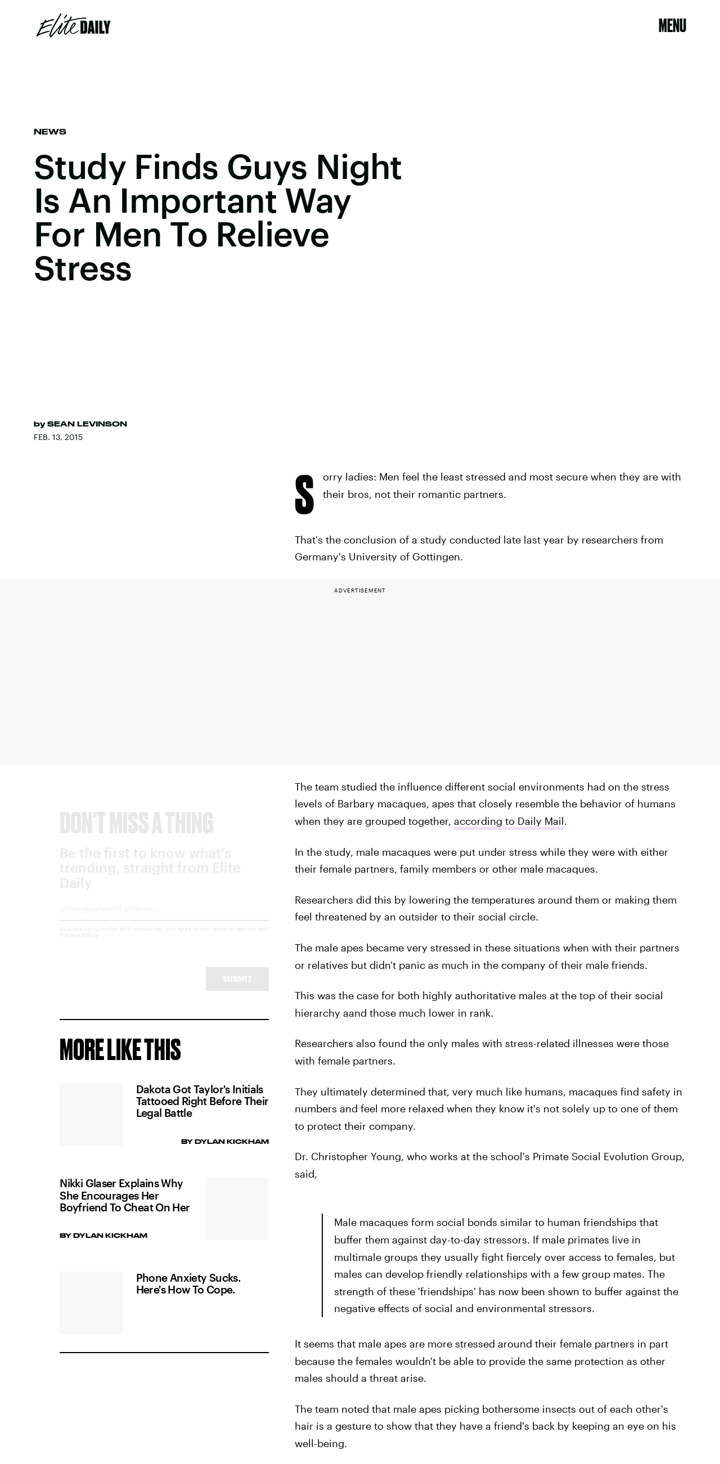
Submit (237, 989)
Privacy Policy (79, 944)
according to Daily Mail (509, 821)
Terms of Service (234, 938)
